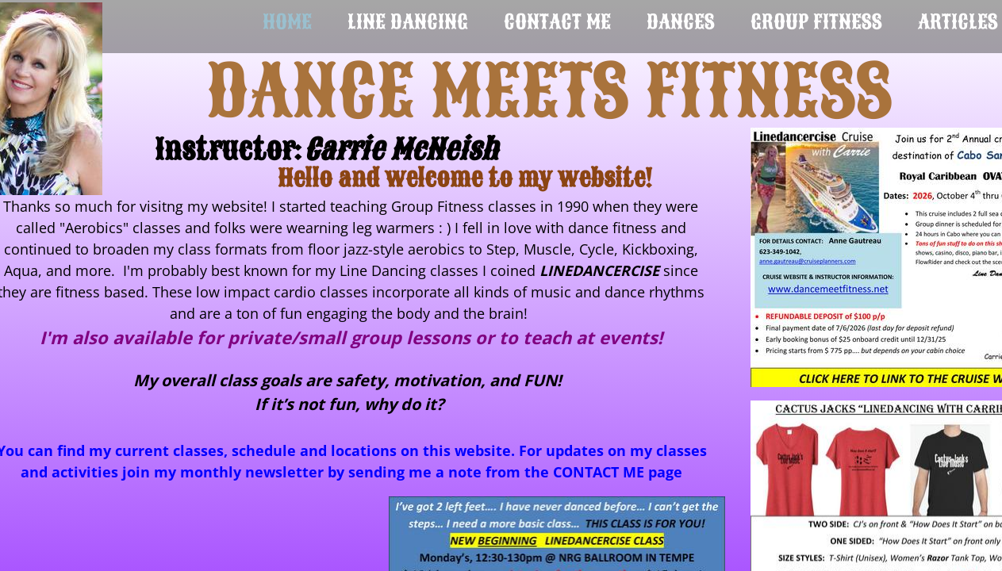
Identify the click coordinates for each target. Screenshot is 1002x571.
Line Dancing (407, 22)
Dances (681, 22)
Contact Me (557, 22)
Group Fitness (816, 22)
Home (287, 22)
